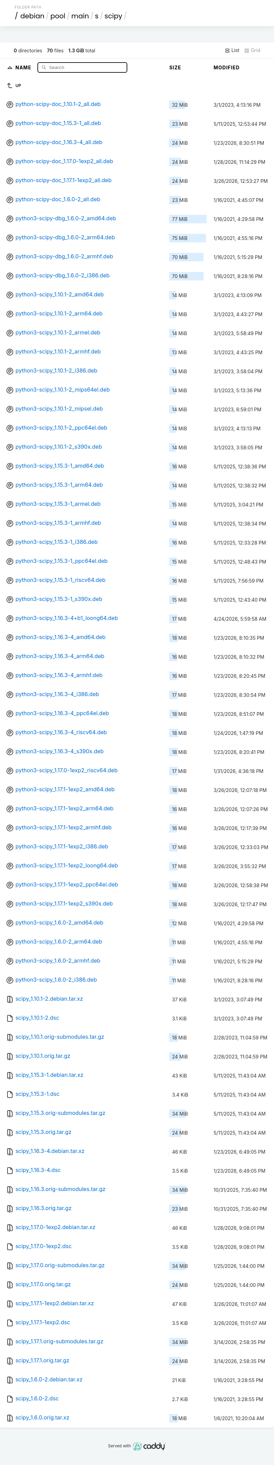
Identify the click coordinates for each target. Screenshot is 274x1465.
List (232, 50)
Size (175, 67)
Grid (252, 50)
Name (24, 67)
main (80, 16)
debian (32, 16)
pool (57, 16)
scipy (113, 16)
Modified (226, 67)
